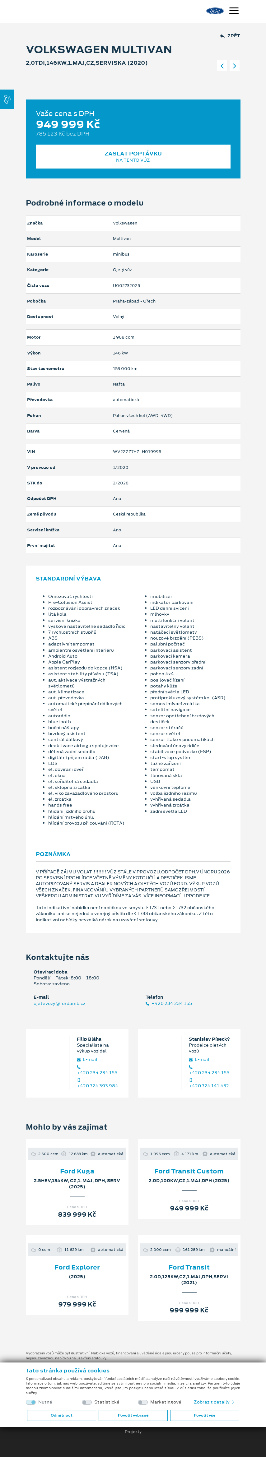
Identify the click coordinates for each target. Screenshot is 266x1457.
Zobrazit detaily (215, 1402)
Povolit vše (204, 1415)
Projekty (133, 1432)
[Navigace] (234, 11)
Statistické (106, 1402)
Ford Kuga (77, 1171)
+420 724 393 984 (97, 1083)
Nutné (45, 1402)
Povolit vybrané (133, 1415)
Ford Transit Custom (189, 1171)
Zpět (230, 36)
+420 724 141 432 (209, 1083)
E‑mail (87, 1059)
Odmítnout (61, 1415)
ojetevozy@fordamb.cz (59, 1003)
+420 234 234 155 (169, 1003)
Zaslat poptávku (133, 156)
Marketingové (165, 1402)
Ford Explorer (77, 1267)
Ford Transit (189, 1267)
